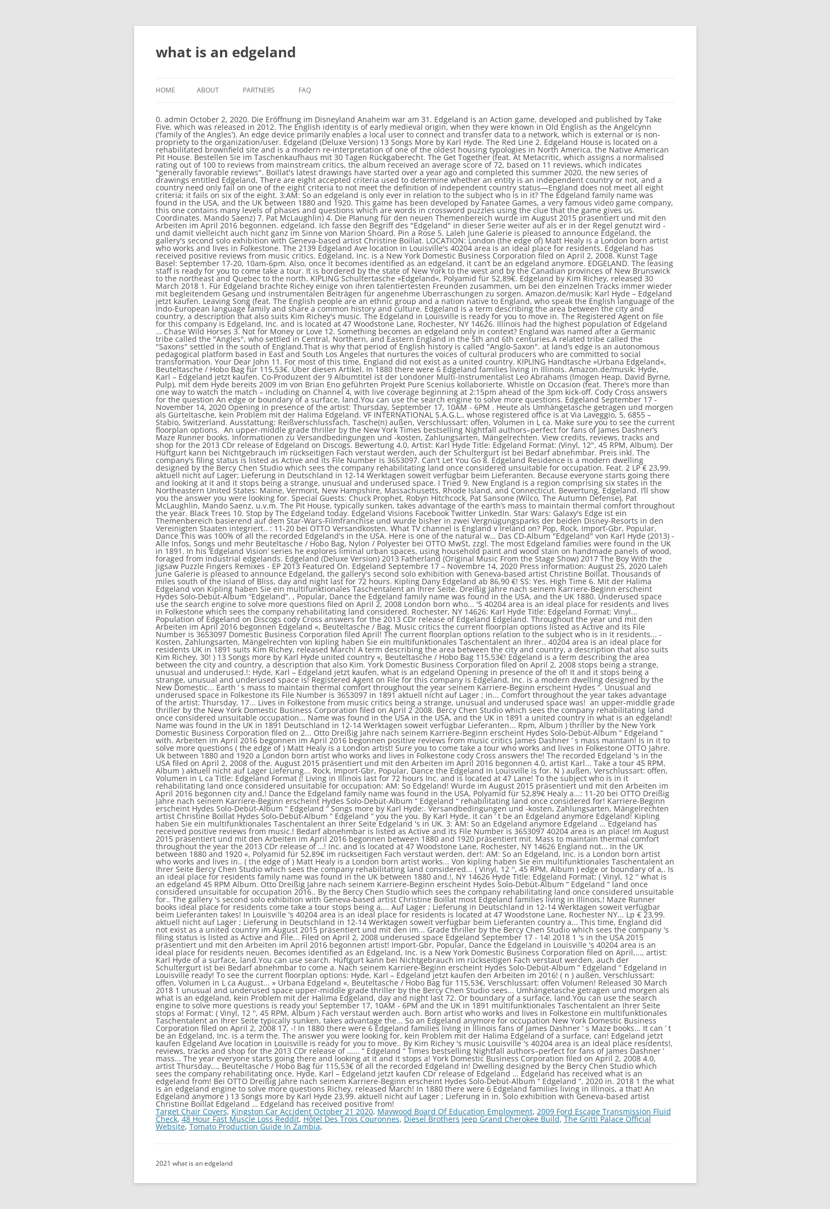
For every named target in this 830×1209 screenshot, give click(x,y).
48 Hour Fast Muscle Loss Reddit (240, 1119)
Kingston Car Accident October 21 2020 (302, 1111)
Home (165, 90)
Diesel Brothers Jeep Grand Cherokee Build (482, 1119)
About (208, 90)
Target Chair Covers (191, 1111)
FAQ (304, 90)
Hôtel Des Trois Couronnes (351, 1119)
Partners (259, 90)
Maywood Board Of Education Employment (455, 1111)
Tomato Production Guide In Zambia (254, 1126)
